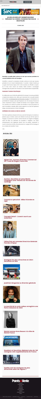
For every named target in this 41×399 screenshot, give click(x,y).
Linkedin (21, 398)
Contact (23, 396)
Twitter (36, 396)
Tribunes (20, 390)
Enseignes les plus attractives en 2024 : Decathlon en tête (18, 260)
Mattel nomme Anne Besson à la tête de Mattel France (19, 332)
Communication (21, 384)
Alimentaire (21, 388)
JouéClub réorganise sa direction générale (20, 283)
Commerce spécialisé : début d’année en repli (19, 200)
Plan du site (29, 396)
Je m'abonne (27, 2)
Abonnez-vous (16, 396)
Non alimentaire (21, 389)
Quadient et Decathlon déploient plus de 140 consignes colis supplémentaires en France (21, 351)
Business (20, 383)
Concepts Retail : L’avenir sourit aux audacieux (17, 217)
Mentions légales (7, 396)
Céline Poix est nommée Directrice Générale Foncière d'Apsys (20, 242)
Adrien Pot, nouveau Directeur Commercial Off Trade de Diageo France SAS (20, 160)
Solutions (21, 387)
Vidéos (20, 393)
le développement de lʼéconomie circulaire (19, 99)
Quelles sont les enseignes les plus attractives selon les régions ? (17, 368)
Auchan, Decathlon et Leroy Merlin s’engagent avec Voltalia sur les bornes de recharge (20, 180)
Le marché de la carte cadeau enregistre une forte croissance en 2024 (21, 307)
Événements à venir (20, 392)
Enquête (20, 385)
